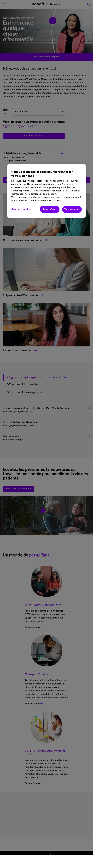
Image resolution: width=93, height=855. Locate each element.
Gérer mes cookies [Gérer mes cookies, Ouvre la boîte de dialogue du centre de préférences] (21, 209)
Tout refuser (49, 209)
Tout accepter (72, 209)
